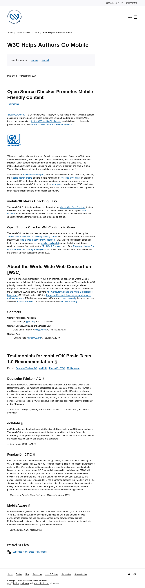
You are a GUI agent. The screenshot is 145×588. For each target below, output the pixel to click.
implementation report (33, 174)
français (34, 60)
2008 (37, 32)
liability (16, 583)
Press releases (23, 32)
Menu (132, 17)
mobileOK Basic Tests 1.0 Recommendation (51, 124)
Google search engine (21, 178)
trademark (25, 583)
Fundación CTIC (57, 368)
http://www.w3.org (68, 301)
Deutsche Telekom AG (26, 368)
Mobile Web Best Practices (73, 207)
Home (10, 32)
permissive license (41, 583)
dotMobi (43, 368)
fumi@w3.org (34, 338)
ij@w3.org (30, 321)
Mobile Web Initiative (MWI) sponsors (37, 240)
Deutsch (45, 60)
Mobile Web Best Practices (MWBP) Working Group (32, 236)
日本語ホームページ (114, 3)
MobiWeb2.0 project (51, 246)
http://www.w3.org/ (16, 115)
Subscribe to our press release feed (30, 552)
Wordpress (57, 184)
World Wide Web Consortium (35, 581)
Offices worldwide (25, 301)
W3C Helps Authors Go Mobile (57, 32)
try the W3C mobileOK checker (46, 121)
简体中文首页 (132, 3)
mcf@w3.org (41, 330)
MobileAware (73, 368)
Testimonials (13, 104)
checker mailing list (50, 243)
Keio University (69, 298)
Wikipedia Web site (70, 178)
